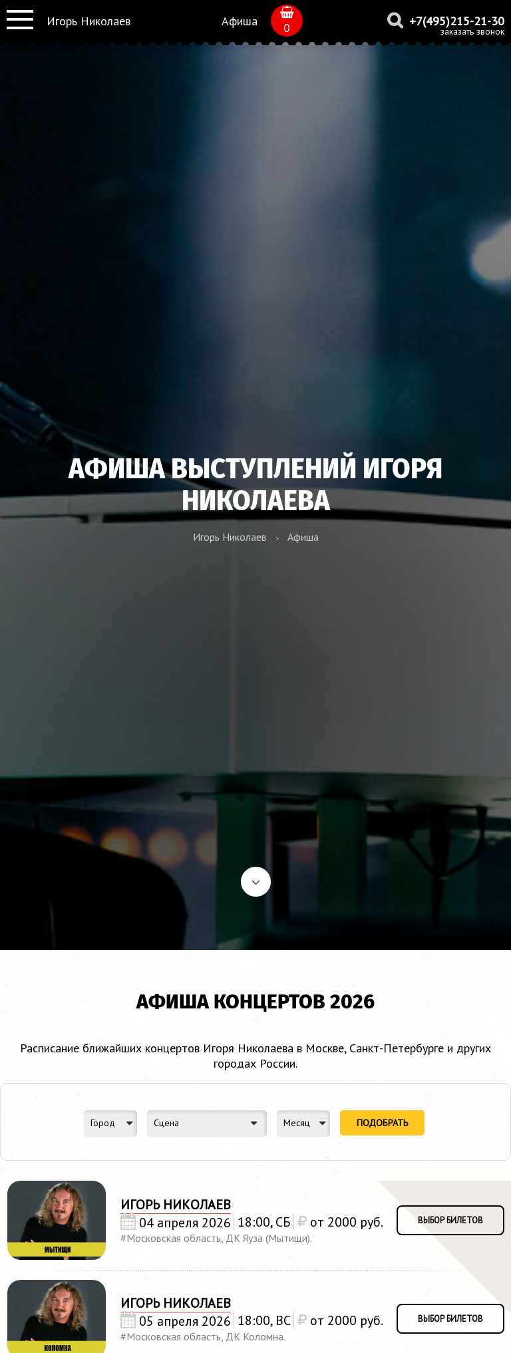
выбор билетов (450, 1220)
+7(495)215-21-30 (456, 21)
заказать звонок (472, 31)
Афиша (239, 21)
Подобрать (382, 1123)
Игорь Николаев (88, 21)
